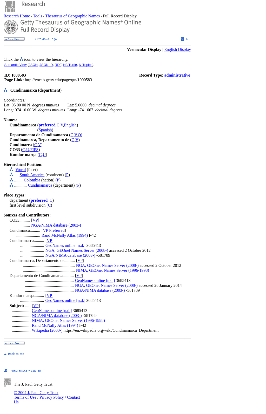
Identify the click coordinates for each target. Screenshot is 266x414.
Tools (37, 16)
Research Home (17, 16)
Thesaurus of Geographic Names (72, 16)
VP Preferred (53, 230)
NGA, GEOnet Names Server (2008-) (76, 250)
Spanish (45, 130)
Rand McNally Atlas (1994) (65, 235)
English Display (177, 49)
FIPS (34, 149)
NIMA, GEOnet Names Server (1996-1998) (112, 270)
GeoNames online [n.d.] (65, 245)
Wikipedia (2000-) (47, 330)
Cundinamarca (40, 185)
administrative (177, 75)
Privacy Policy (51, 397)
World (21, 169)
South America (32, 175)
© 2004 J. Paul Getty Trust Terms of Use (36, 394)
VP (35, 220)
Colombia (32, 180)
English (70, 125)
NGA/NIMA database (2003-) (56, 225)
